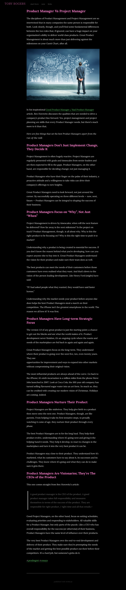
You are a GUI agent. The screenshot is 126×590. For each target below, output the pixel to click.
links (50, 4)
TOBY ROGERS (15, 3)
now (43, 4)
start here (34, 4)
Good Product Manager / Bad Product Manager (70, 109)
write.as (69, 582)
